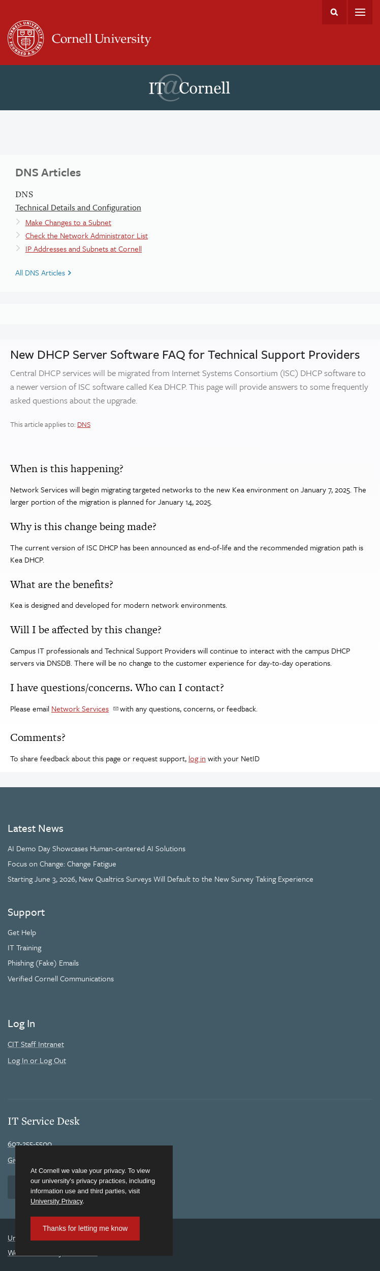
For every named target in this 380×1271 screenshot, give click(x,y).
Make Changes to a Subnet (68, 222)
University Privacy (56, 1201)
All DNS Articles (40, 272)
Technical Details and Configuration (78, 207)
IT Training (24, 947)
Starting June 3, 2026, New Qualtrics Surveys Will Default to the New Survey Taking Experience (160, 878)
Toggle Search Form (334, 12)
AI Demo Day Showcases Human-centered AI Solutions (96, 848)
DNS (83, 424)
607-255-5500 (30, 1143)
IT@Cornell (189, 88)
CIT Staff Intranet (36, 1043)
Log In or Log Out (37, 1060)
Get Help (22, 932)
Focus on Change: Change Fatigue (62, 863)
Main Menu (360, 12)
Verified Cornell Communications (61, 978)
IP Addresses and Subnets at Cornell (83, 248)
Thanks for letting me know (85, 1228)
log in (197, 758)
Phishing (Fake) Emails (43, 962)
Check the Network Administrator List (86, 235)
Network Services (80, 708)
